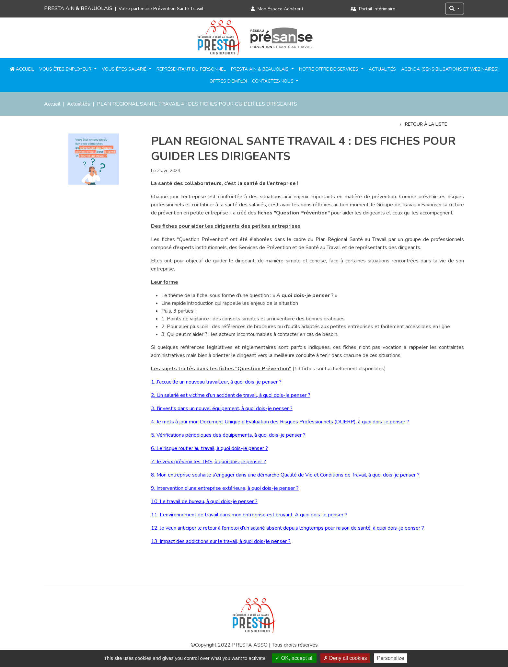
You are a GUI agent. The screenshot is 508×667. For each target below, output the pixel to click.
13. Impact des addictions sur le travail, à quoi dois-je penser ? (221, 541)
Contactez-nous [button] (273, 81)
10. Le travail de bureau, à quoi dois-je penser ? (204, 501)
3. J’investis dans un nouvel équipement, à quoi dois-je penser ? (222, 408)
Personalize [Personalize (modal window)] (390, 658)
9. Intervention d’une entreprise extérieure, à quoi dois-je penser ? (225, 488)
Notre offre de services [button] (329, 69)
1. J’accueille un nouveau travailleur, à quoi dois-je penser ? (216, 381)
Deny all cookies (345, 658)
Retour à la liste (425, 124)
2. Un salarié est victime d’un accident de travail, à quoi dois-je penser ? (230, 395)
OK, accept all (294, 658)
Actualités (382, 69)
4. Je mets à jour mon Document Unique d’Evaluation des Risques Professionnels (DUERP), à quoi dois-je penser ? (280, 421)
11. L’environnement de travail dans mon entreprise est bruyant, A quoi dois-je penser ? (249, 514)
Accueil (22, 69)
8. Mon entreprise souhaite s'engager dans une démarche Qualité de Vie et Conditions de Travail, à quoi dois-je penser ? (285, 474)
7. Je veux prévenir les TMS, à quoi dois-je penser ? (208, 461)
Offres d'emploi (228, 81)
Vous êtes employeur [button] (66, 69)
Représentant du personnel (191, 69)
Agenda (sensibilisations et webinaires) (450, 69)
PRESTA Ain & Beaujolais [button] (260, 69)
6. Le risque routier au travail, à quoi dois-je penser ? (209, 448)
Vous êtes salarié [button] (125, 69)
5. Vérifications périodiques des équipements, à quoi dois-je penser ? (228, 435)
